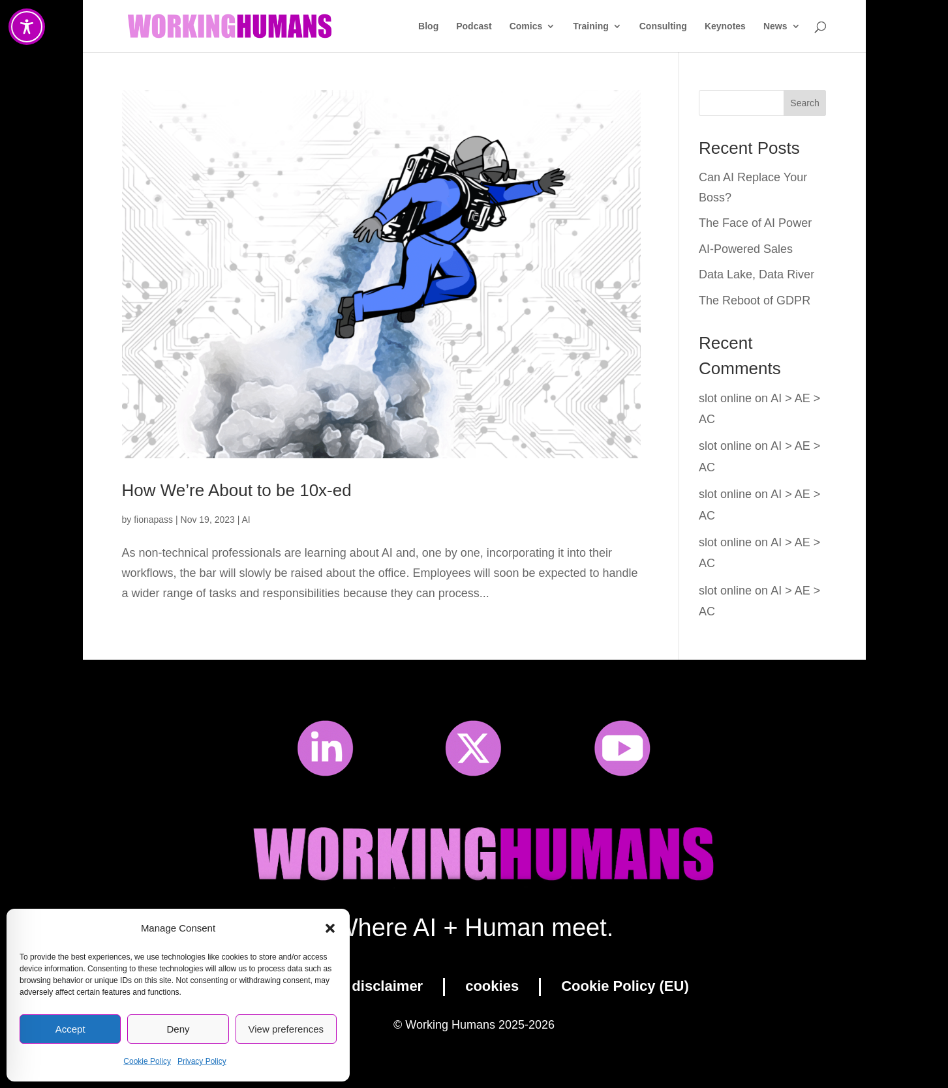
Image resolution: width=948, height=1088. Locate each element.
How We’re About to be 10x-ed (237, 490)
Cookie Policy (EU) (625, 986)
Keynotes (725, 26)
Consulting (663, 26)
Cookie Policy (147, 1061)
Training (590, 26)
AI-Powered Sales (746, 249)
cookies (492, 986)
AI (246, 519)
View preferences (286, 1029)
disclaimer (387, 986)
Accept (70, 1029)
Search (804, 103)
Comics (526, 26)
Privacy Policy (201, 1061)
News (775, 26)
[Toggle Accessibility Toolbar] (27, 27)
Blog (428, 26)
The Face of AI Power (755, 222)
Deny (177, 1029)
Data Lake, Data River (756, 274)
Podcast (473, 26)
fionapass (153, 519)
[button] (330, 928)
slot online (725, 398)
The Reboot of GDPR (754, 300)
